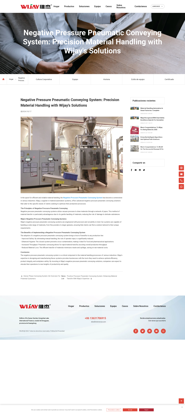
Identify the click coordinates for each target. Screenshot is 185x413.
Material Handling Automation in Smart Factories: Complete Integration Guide (151, 110)
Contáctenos (141, 6)
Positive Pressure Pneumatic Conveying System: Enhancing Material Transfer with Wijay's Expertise (92, 278)
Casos (109, 6)
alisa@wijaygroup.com (98, 322)
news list (63, 278)
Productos (69, 6)
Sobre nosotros (121, 6)
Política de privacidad (57, 331)
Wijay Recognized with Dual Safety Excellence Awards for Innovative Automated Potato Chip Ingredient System (152, 119)
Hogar (56, 6)
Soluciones (84, 6)
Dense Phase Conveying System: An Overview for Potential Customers (40, 277)
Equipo (97, 6)
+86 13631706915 (95, 318)
